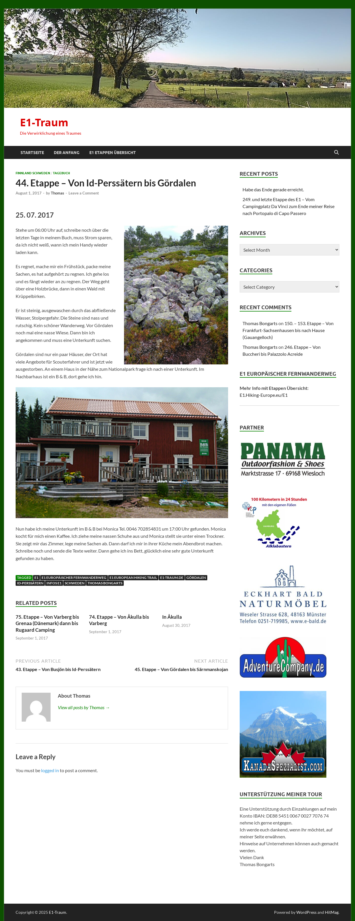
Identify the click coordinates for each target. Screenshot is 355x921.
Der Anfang (66, 152)
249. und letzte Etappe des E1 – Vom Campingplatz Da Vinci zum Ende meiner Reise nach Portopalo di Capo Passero (288, 206)
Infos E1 (54, 583)
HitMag (332, 912)
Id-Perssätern (30, 583)
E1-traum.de (171, 577)
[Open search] (336, 152)
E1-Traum (44, 122)
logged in (50, 770)
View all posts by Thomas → (84, 707)
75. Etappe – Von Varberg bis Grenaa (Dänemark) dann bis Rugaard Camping (47, 623)
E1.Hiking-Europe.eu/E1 (264, 395)
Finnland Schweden (33, 173)
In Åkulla (172, 617)
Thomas (57, 193)
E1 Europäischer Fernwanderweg (74, 577)
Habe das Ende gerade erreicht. (273, 189)
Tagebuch (61, 173)
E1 (36, 577)
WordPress (306, 912)
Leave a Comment (84, 193)
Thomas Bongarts (105, 583)
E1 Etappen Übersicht (112, 152)
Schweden (74, 583)
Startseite (32, 152)
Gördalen (196, 577)
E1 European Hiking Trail (133, 577)
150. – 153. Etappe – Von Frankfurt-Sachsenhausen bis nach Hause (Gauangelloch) (288, 330)
